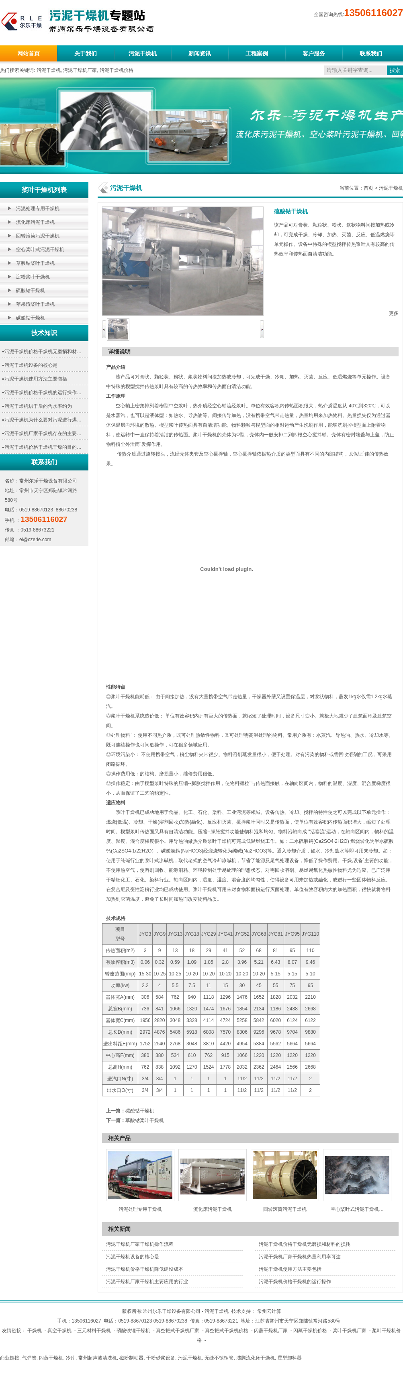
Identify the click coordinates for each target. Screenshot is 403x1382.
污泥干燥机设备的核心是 (30, 365)
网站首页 (28, 53)
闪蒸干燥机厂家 (271, 1330)
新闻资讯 (199, 53)
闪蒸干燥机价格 (310, 1330)
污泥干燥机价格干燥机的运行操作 (295, 1281)
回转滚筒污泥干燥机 (37, 236)
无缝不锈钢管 (219, 1358)
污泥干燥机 (143, 53)
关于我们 (85, 53)
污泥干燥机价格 (116, 70)
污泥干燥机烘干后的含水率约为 (38, 406)
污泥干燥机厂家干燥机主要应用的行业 (147, 1281)
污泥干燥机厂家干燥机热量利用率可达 (300, 1256)
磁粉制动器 (131, 1358)
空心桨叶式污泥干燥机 (40, 249)
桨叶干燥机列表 (44, 189)
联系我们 (371, 53)
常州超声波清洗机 (97, 1358)
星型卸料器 (290, 1358)
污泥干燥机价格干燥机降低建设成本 (144, 1269)
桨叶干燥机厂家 (349, 1330)
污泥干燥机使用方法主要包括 (35, 379)
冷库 (71, 1358)
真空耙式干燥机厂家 (177, 1330)
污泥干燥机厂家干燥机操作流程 (140, 1244)
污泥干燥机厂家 (80, 70)
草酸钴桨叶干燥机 (35, 263)
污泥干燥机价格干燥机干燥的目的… (43, 447)
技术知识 (44, 332)
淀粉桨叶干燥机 (33, 277)
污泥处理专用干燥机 (37, 208)
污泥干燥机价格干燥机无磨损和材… (43, 351)
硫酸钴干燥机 (30, 290)
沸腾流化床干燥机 (255, 1358)
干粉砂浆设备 (160, 1358)
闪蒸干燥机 (51, 1358)
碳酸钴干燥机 (30, 318)
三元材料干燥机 (94, 1330)
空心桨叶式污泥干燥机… (357, 1209)
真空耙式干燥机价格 (226, 1330)
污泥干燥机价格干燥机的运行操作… (43, 392)
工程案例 (256, 53)
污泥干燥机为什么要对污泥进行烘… (43, 420)
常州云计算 (269, 1311)
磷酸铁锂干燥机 (133, 1330)
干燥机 (34, 1330)
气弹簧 (29, 1358)
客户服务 (314, 53)
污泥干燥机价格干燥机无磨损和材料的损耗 (304, 1244)
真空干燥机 (59, 1330)
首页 (368, 188)
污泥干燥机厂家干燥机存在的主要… (43, 433)
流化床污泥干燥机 (35, 222)
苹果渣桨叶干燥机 (35, 304)
